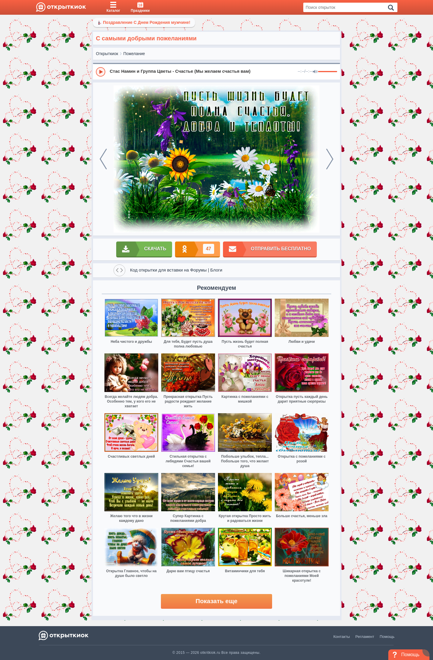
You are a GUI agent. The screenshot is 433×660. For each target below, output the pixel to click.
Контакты (341, 636)
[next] (330, 159)
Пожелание (134, 53)
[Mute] (315, 72)
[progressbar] (327, 72)
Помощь (387, 636)
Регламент (364, 636)
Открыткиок (107, 53)
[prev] (103, 159)
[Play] (100, 72)
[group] (216, 72)
